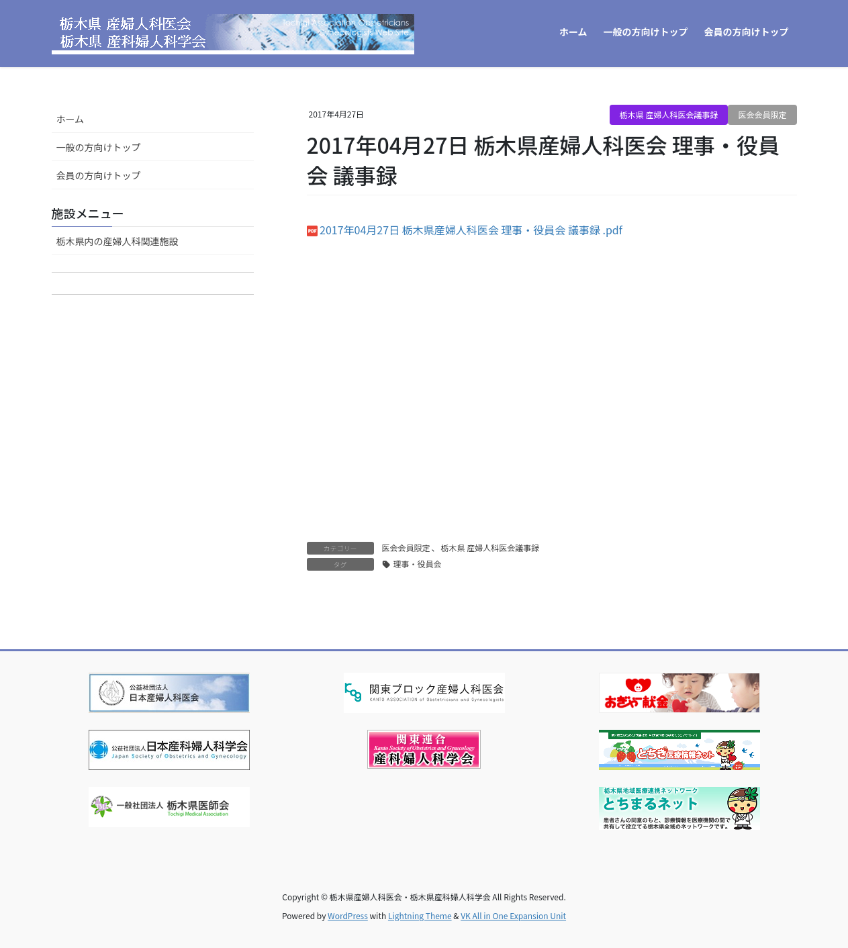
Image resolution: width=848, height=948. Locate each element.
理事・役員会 (417, 563)
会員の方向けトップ (98, 175)
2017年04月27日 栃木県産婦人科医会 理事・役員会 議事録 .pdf (471, 230)
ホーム (70, 119)
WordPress (348, 915)
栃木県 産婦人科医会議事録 (669, 114)
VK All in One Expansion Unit (513, 915)
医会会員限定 (762, 114)
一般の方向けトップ (98, 147)
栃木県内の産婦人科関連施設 (117, 241)
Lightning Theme (420, 915)
